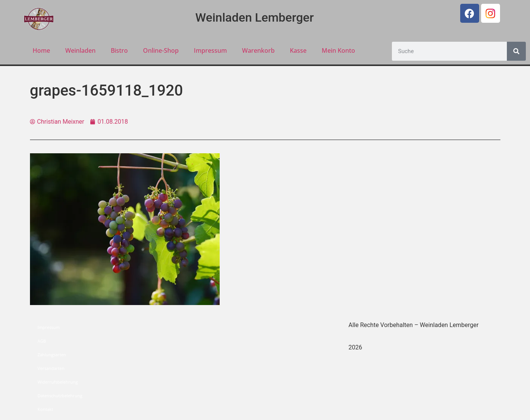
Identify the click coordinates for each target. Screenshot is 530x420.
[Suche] (516, 51)
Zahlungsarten (52, 354)
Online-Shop (161, 50)
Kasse (298, 50)
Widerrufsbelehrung (58, 382)
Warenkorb (258, 50)
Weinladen (80, 50)
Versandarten (51, 368)
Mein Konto (338, 50)
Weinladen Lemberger (254, 17)
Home (41, 50)
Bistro (119, 50)
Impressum (210, 50)
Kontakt (45, 409)
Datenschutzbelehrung (60, 395)
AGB (42, 341)
